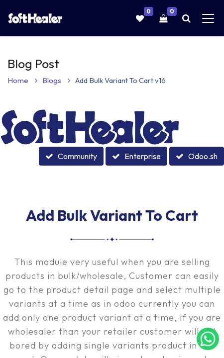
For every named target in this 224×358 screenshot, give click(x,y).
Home (22, 80)
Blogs (56, 80)
